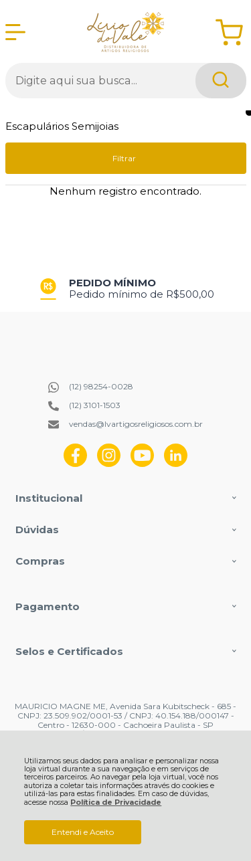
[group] (125, 288)
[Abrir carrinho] (229, 32)
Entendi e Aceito (83, 832)
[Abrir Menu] (15, 32)
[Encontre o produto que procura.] (220, 80)
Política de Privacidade (115, 802)
